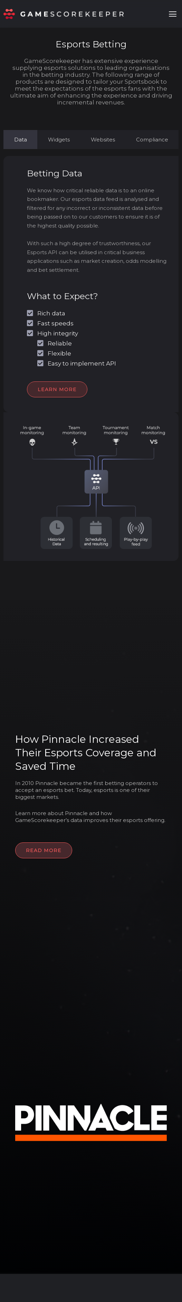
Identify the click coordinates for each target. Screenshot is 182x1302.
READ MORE (43, 850)
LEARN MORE (57, 389)
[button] (173, 14)
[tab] (20, 139)
